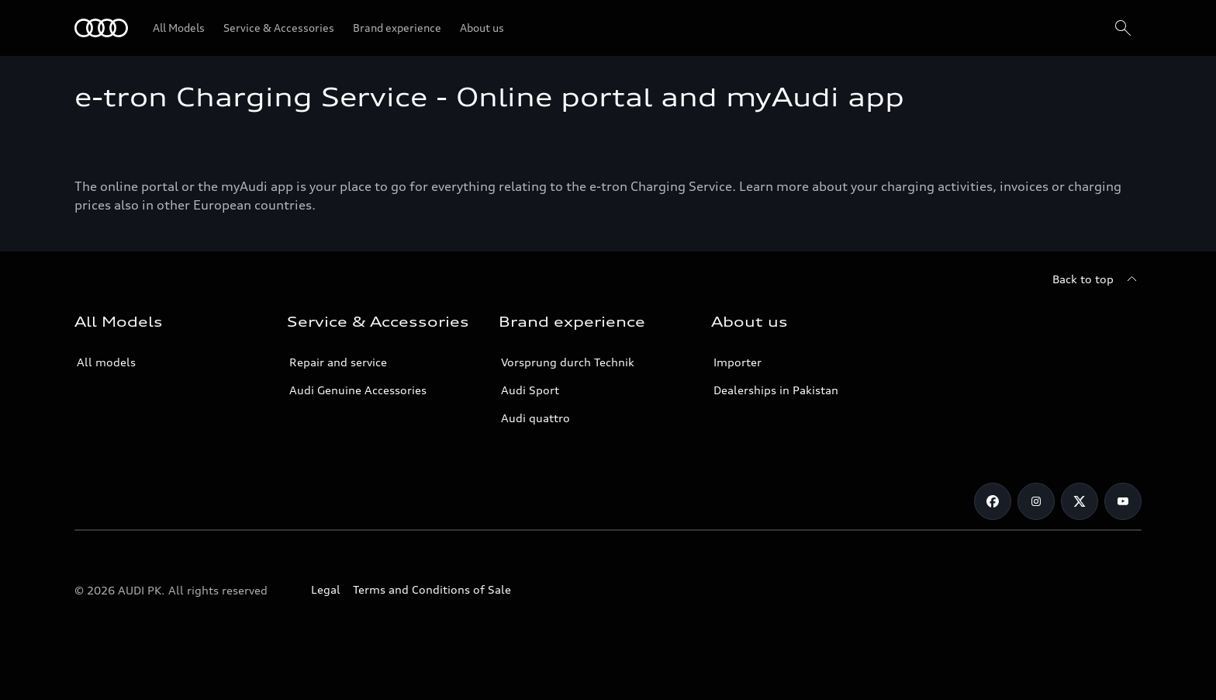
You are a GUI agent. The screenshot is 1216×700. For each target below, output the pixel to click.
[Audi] (101, 28)
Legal (325, 589)
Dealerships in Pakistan (775, 390)
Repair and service (338, 362)
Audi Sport (530, 390)
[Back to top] (1097, 279)
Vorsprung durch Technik (567, 362)
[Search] (1123, 28)
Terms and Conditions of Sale (432, 589)
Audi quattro (535, 418)
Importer (737, 362)
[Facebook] (992, 501)
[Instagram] (1036, 501)
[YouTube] (1123, 501)
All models (106, 362)
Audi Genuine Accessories (358, 390)
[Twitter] (1079, 501)
